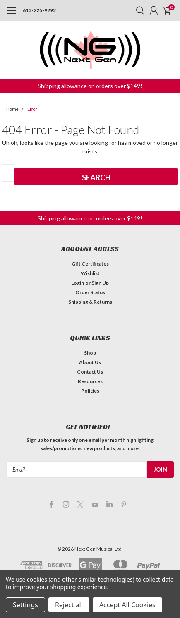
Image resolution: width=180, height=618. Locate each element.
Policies (90, 391)
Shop (90, 353)
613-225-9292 (39, 10)
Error (32, 109)
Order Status (90, 292)
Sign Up (100, 283)
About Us (90, 362)
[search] (138, 10)
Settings (25, 604)
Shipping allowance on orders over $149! (90, 85)
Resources (90, 381)
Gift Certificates (90, 264)
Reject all (69, 604)
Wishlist (90, 273)
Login (77, 283)
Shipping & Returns (90, 302)
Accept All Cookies (127, 604)
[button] (90, 86)
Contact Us (90, 372)
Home (12, 109)
